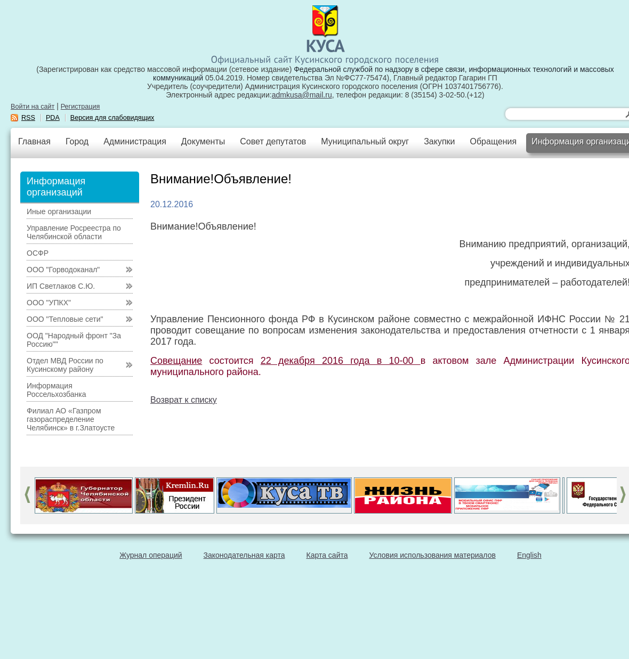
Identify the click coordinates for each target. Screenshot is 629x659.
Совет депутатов (273, 141)
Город (77, 141)
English (529, 555)
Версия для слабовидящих (112, 117)
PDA (53, 117)
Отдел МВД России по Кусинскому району (65, 364)
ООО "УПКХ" (49, 302)
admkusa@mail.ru (302, 95)
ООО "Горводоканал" (63, 269)
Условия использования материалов (432, 555)
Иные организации (59, 211)
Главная (34, 141)
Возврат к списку (183, 399)
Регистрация (80, 106)
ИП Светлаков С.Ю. (61, 286)
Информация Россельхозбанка (56, 389)
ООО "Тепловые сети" (65, 319)
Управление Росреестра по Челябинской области (74, 232)
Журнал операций (150, 555)
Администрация (134, 141)
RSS (28, 117)
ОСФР (38, 253)
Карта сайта (327, 555)
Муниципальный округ (365, 141)
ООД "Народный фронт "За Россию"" (74, 339)
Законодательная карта (244, 555)
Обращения (493, 141)
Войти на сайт (32, 106)
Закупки (439, 141)
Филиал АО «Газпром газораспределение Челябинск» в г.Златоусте (71, 419)
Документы (203, 141)
